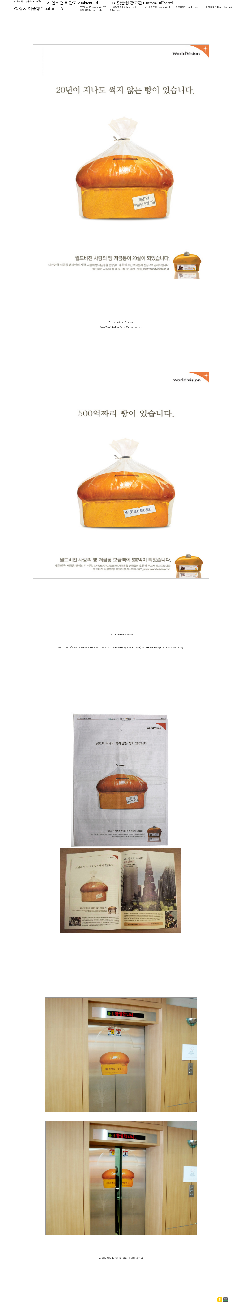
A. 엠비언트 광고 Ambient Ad (72, 3)
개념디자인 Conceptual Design (220, 7)
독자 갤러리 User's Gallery (92, 10)
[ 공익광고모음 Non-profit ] (124, 7)
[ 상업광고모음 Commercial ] (156, 7)
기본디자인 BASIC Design (188, 7)
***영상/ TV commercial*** (93, 7)
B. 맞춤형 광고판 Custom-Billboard (142, 3)
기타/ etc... (115, 10)
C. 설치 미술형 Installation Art (40, 8)
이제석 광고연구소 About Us (27, 1)
